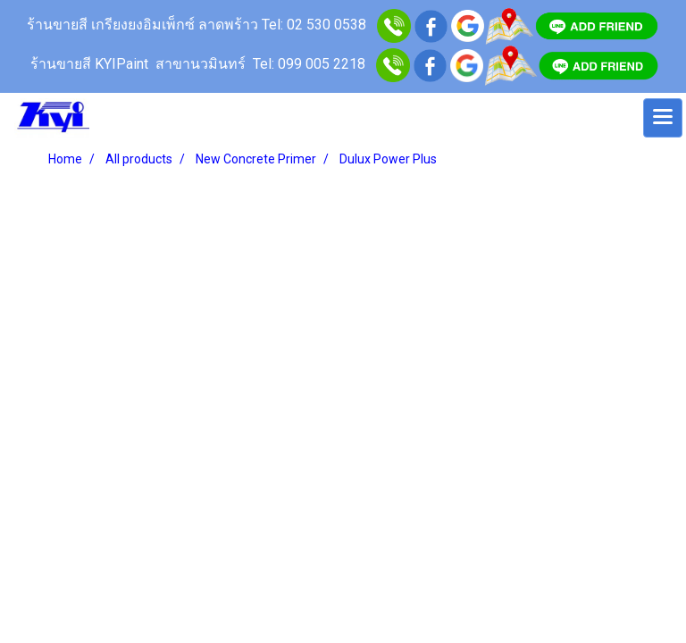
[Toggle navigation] (662, 118)
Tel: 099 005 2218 (309, 63)
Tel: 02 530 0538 (314, 24)
